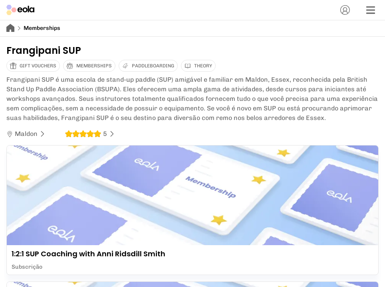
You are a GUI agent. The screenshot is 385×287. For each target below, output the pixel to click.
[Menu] (371, 10)
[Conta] (345, 10)
